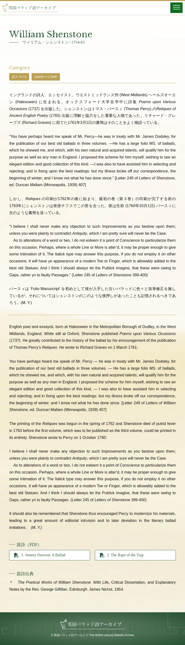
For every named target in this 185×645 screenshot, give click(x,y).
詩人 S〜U (19, 77)
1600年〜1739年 (46, 77)
